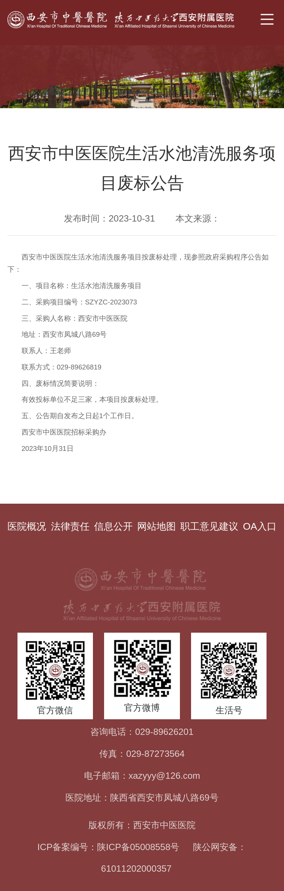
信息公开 (113, 526)
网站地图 (156, 526)
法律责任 (70, 526)
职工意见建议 (209, 526)
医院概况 (26, 526)
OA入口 (259, 526)
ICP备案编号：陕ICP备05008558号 (109, 847)
